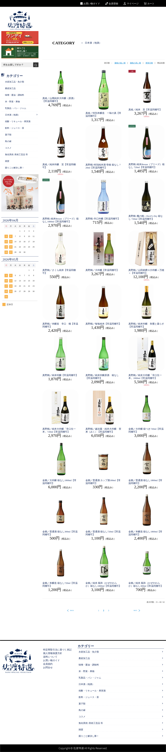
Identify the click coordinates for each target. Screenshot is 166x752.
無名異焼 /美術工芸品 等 (16, 154)
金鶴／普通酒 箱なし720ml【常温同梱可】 (103, 533)
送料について (51, 656)
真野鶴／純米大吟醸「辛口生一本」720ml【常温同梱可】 (59, 430)
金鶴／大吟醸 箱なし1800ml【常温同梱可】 (59, 482)
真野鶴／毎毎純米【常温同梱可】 (103, 323)
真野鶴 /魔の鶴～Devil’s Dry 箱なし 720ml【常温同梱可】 (145, 217)
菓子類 (8, 135)
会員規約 (49, 664)
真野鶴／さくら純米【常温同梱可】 (59, 271)
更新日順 (149, 63)
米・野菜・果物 (12, 101)
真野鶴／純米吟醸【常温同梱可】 (60, 375)
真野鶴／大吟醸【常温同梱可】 (102, 270)
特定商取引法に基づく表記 (58, 649)
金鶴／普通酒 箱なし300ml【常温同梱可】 (60, 533)
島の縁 (8, 141)
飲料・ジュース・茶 (14, 128)
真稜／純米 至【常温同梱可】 (145, 109)
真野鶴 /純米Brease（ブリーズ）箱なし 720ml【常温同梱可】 (145, 166)
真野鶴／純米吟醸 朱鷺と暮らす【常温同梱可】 (146, 325)
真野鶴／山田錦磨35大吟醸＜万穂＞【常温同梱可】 (146, 271)
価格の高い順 (135, 63)
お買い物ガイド (91, 3)
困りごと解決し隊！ (14, 168)
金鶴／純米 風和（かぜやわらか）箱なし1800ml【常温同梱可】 (103, 584)
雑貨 (7, 161)
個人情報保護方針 (53, 653)
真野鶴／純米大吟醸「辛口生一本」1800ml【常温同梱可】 (145, 376)
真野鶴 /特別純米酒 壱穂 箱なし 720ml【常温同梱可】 (103, 166)
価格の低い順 (120, 63)
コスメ (8, 148)
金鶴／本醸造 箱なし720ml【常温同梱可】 (60, 584)
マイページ (133, 3)
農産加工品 (10, 88)
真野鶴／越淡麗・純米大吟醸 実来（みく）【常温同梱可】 (103, 430)
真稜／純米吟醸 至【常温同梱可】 (59, 166)
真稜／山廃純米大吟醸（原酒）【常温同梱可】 (59, 99)
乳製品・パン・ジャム (15, 108)
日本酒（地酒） (12, 115)
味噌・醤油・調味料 (14, 95)
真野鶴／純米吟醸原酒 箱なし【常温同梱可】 (102, 376)
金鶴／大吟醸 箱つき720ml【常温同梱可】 (146, 430)
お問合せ (49, 667)
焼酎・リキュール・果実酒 (17, 121)
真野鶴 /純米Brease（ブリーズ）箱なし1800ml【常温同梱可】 (59, 220)
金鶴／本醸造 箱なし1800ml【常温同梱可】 (145, 533)
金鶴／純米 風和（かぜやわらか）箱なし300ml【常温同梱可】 (145, 584)
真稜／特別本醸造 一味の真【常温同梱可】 (103, 114)
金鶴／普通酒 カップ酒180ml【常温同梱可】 (103, 482)
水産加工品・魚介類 (14, 82)
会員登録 (113, 3)
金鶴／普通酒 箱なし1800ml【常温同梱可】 (145, 482)
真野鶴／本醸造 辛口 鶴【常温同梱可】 (60, 325)
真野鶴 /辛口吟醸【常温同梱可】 (103, 218)
